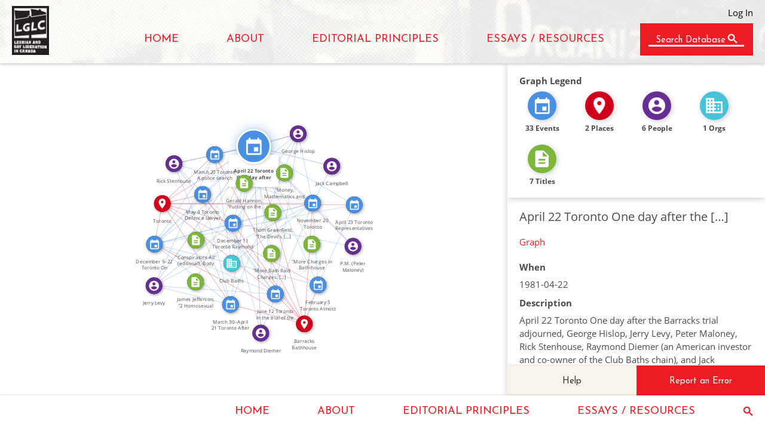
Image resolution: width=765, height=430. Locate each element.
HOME (161, 39)
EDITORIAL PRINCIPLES (375, 39)
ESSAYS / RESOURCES (545, 39)
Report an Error (700, 381)
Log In (740, 12)
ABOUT (245, 39)
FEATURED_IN (228, 207)
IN (198, 208)
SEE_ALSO (224, 166)
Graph (532, 242)
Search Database (691, 40)
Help (572, 381)
